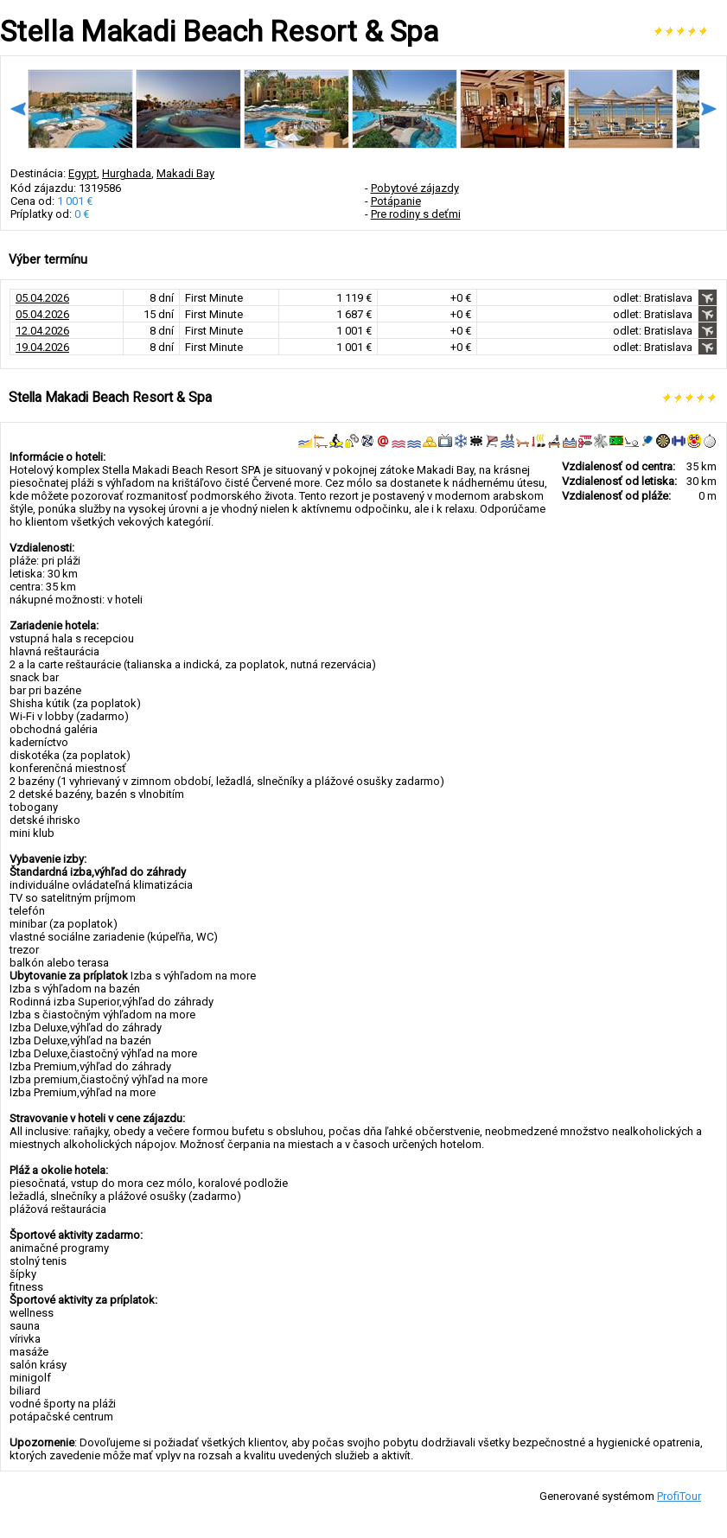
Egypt (82, 173)
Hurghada (126, 173)
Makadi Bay (185, 173)
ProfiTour (679, 1496)
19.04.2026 (42, 347)
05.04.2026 (42, 297)
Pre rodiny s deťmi (416, 213)
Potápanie (396, 201)
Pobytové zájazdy (415, 188)
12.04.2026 (42, 330)
